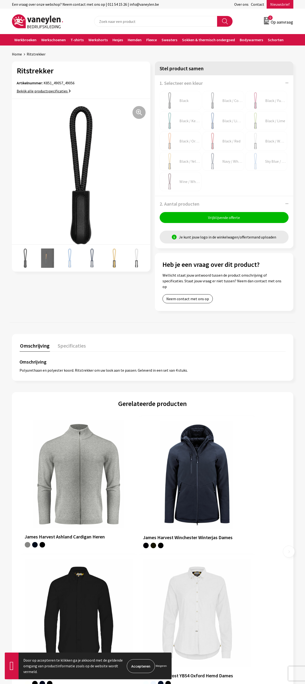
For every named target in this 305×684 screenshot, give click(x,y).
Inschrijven (275, 637)
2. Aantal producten (179, 204)
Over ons (241, 4)
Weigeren (161, 666)
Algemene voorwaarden (247, 558)
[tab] (34, 346)
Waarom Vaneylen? (104, 579)
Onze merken (100, 565)
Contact (257, 4)
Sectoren (96, 572)
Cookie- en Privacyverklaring (251, 565)
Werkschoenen (53, 39)
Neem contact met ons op (187, 299)
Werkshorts (98, 39)
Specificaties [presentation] (70, 345)
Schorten (276, 39)
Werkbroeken (25, 39)
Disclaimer (236, 572)
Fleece (151, 39)
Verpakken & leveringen (177, 572)
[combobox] (155, 21)
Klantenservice (170, 558)
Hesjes (117, 39)
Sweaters (169, 39)
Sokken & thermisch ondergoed (208, 39)
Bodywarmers (251, 39)
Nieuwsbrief (280, 4)
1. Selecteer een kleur (181, 83)
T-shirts (77, 39)
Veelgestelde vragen (105, 594)
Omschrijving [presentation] (34, 345)
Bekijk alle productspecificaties (44, 91)
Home (17, 54)
